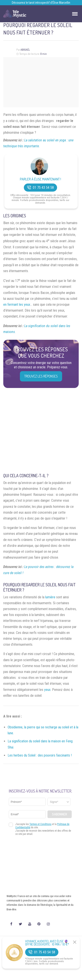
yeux (47, 690)
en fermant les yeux (16, 304)
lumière (50, 597)
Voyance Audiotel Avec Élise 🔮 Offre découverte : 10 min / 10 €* (47, 943)
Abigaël (25, 49)
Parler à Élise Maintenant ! (40, 179)
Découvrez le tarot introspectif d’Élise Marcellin (41, 2)
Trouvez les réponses (41, 376)
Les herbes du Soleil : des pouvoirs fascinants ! (40, 755)
